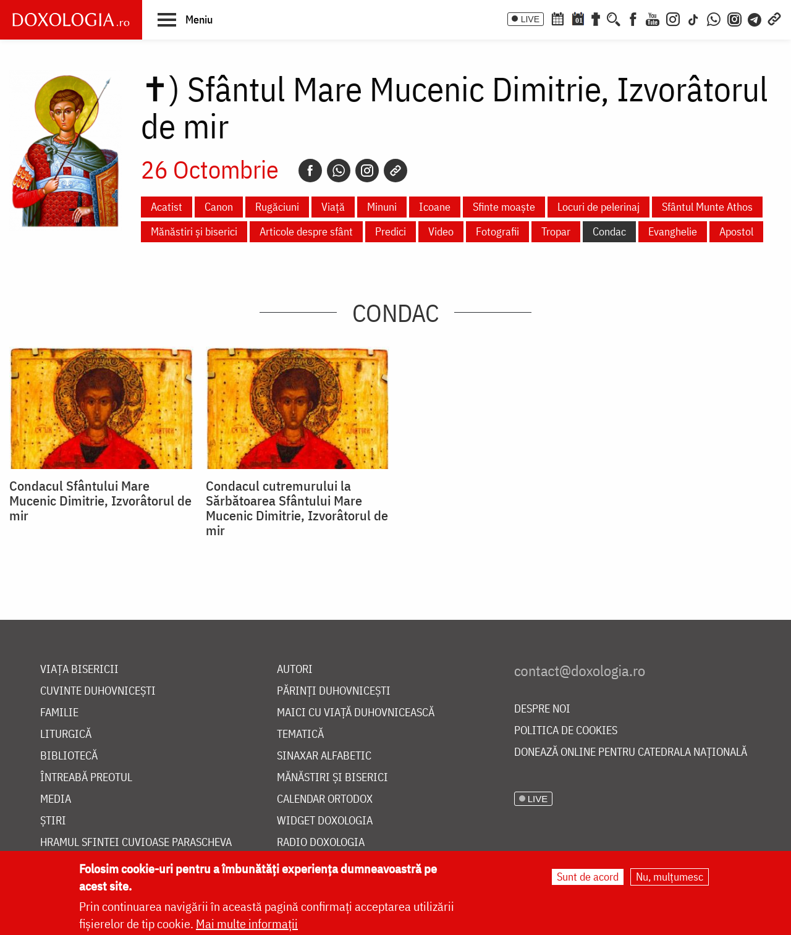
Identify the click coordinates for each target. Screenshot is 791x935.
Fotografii (497, 231)
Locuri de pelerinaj (598, 207)
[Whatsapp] (338, 170)
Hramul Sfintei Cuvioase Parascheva (136, 842)
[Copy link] (395, 170)
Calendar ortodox (325, 799)
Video (441, 231)
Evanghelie (672, 231)
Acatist (166, 207)
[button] (185, 19)
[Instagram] (673, 18)
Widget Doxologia (325, 820)
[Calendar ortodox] (557, 18)
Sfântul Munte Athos (707, 207)
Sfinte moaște (504, 207)
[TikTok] (693, 18)
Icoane (434, 207)
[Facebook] (633, 18)
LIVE (530, 19)
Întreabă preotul (86, 777)
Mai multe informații (247, 923)
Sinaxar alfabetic (324, 756)
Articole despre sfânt (306, 231)
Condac (609, 231)
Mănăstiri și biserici (194, 231)
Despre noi (542, 709)
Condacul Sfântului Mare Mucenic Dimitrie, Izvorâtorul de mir (100, 500)
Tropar (555, 231)
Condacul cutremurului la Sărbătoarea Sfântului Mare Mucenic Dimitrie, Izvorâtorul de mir (297, 508)
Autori (295, 669)
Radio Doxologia (321, 842)
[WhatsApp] (713, 18)
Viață (333, 207)
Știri (53, 820)
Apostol (736, 231)
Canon (219, 207)
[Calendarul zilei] (577, 18)
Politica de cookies (565, 730)
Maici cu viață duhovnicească (355, 712)
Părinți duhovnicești (334, 691)
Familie (59, 712)
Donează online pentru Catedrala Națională (630, 752)
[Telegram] (755, 18)
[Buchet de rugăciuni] (596, 18)
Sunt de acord (588, 876)
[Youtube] (652, 18)
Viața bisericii (79, 669)
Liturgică (65, 734)
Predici (390, 231)
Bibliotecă (69, 756)
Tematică (300, 734)
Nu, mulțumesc (669, 876)
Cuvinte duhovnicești (98, 691)
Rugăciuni (277, 207)
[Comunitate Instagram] (734, 18)
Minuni (382, 207)
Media (55, 799)
